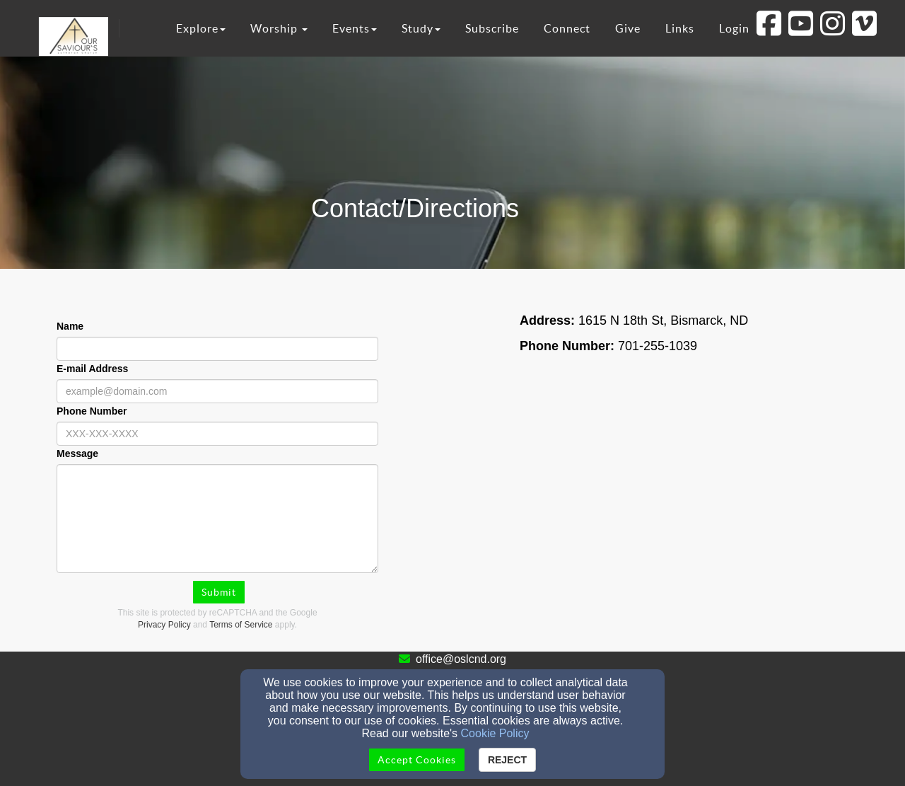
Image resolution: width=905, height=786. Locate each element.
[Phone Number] (217, 434)
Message (77, 453)
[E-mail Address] (217, 391)
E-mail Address (92, 368)
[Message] (217, 518)
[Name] (217, 349)
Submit (219, 592)
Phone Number (92, 411)
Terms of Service (240, 625)
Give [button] (628, 28)
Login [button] (734, 28)
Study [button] (421, 28)
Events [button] (354, 28)
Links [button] (679, 28)
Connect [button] (567, 28)
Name (70, 326)
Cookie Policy (495, 733)
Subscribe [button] (492, 28)
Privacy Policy (164, 625)
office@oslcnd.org (461, 659)
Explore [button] (201, 28)
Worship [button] (279, 28)
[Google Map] (688, 509)
